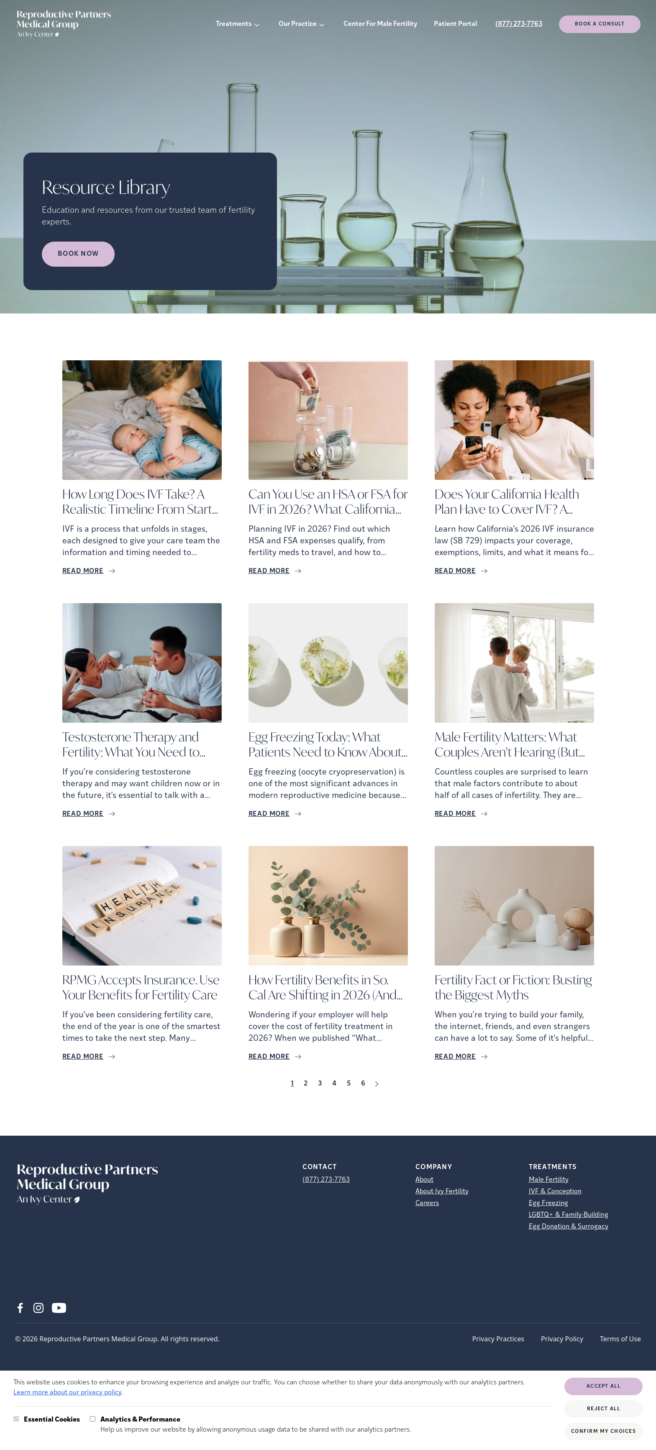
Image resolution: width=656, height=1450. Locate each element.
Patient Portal (455, 24)
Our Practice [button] (298, 24)
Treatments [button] (234, 24)
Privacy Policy (562, 1338)
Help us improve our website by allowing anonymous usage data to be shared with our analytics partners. (255, 1424)
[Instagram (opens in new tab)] (38, 1308)
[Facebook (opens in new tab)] (20, 1308)
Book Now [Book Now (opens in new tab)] (78, 254)
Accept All (603, 1386)
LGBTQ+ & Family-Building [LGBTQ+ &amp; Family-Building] (568, 1215)
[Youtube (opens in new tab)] (59, 1308)
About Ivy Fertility (442, 1191)
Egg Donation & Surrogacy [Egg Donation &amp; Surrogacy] (568, 1226)
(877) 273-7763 (518, 24)
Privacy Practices (498, 1338)
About (424, 1180)
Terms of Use (620, 1338)
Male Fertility (549, 1180)
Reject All (603, 1409)
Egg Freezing (548, 1203)
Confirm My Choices (603, 1431)
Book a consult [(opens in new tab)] (600, 24)
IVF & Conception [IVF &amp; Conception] (555, 1191)
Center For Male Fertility (380, 24)
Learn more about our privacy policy (67, 1392)
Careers (427, 1203)
